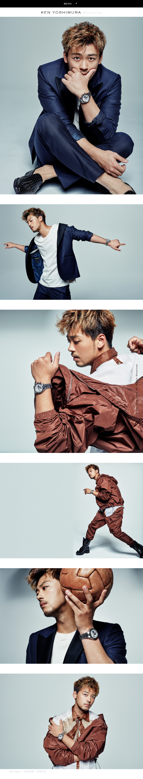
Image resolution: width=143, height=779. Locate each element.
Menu (71, 3)
